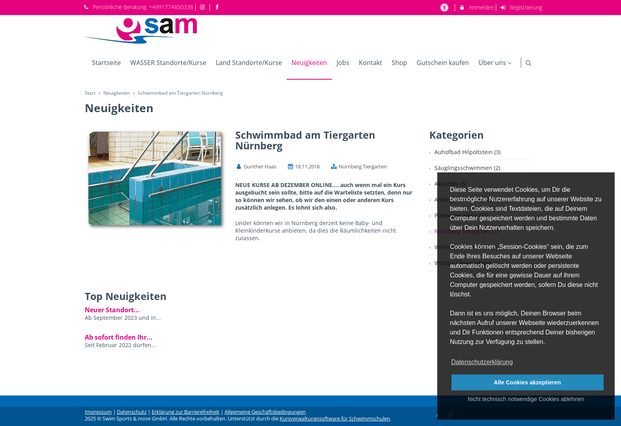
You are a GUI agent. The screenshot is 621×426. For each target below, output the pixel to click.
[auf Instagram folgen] (203, 7)
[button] (528, 63)
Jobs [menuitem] (343, 62)
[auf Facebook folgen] (217, 7)
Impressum (98, 412)
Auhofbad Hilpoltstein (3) (467, 152)
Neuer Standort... (112, 310)
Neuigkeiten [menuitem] (309, 62)
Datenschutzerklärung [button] (482, 362)
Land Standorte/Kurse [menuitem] (249, 62)
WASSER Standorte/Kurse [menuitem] (168, 62)
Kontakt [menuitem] (370, 62)
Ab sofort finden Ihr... (118, 337)
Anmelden (476, 7)
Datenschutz (132, 412)
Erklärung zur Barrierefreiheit (185, 412)
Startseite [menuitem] (106, 62)
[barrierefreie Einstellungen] (445, 7)
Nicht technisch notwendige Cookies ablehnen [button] (526, 399)
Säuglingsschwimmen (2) (467, 168)
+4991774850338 (171, 7)
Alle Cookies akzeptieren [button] (527, 382)
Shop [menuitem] (399, 62)
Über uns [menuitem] (495, 62)
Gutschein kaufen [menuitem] (443, 62)
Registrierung (521, 7)
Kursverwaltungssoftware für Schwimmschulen (335, 418)
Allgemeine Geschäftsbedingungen (265, 412)
